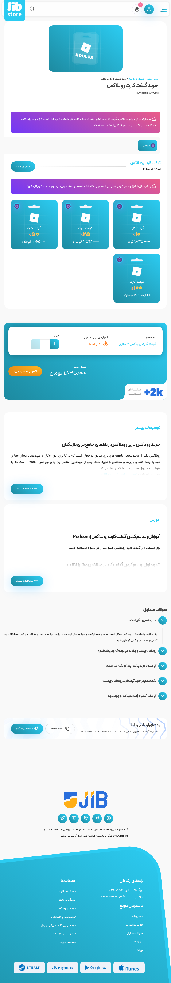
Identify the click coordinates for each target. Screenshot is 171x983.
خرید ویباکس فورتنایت (64, 934)
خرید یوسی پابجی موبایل (62, 917)
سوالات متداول (135, 933)
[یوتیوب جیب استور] (74, 818)
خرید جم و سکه (67, 908)
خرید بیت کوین (68, 942)
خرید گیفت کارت (67, 891)
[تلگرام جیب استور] (97, 818)
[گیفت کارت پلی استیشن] (62, 967)
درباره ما (138, 942)
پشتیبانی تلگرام (27, 729)
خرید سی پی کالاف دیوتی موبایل (58, 925)
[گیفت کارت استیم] (29, 967)
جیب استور (153, 79)
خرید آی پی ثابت (67, 900)
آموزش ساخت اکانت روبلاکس (118, 475)
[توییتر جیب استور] (62, 818)
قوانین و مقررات (134, 925)
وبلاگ (139, 950)
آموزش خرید (23, 166)
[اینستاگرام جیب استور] (108, 818)
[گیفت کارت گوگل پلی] (96, 967)
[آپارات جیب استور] (85, 818)
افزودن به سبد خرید (25, 371)
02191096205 (60, 729)
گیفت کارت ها (136, 79)
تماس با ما (137, 916)
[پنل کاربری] (149, 9)
